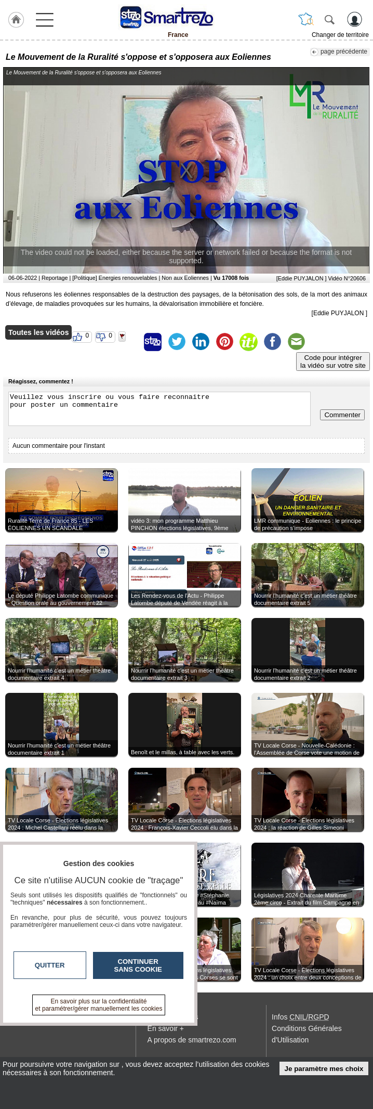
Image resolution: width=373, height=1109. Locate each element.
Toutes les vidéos (38, 332)
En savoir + (166, 1028)
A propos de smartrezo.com (192, 1040)
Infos (300, 1017)
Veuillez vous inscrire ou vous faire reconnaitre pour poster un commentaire (159, 409)
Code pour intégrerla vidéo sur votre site (333, 361)
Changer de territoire (340, 34)
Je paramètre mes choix (324, 1069)
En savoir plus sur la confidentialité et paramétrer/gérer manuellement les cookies (99, 1005)
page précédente (344, 51)
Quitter (50, 965)
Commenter (342, 415)
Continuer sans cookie (138, 965)
